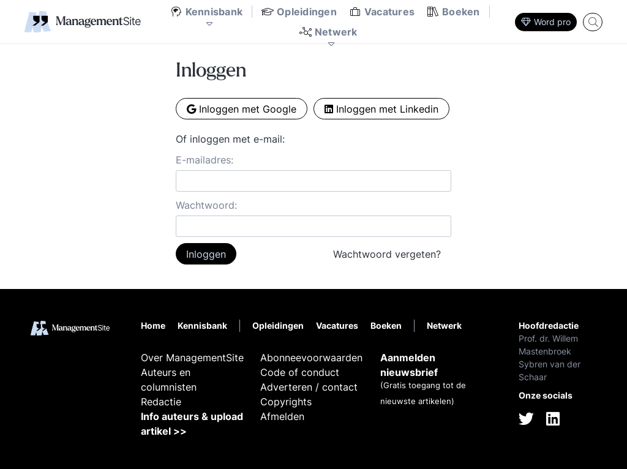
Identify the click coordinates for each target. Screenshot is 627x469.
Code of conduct (299, 372)
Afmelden (282, 416)
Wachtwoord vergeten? (387, 254)
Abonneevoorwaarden (311, 357)
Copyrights (286, 402)
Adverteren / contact (309, 387)
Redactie (161, 402)
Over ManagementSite (192, 357)
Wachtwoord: (206, 205)
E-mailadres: (204, 160)
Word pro (546, 22)
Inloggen (206, 254)
